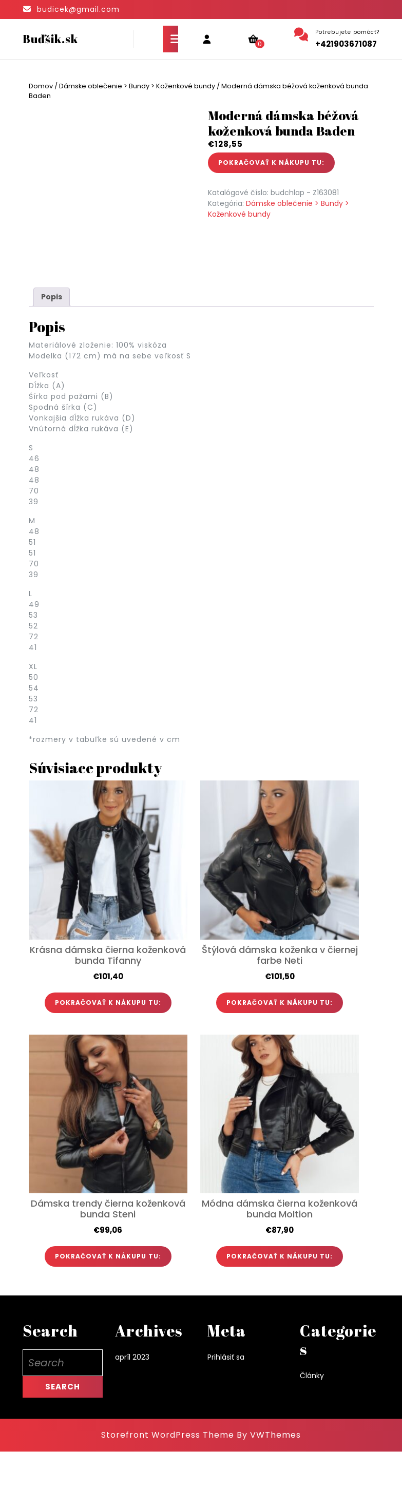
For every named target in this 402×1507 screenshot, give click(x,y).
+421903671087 (346, 44)
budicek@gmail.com (78, 9)
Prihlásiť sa (225, 1412)
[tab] (170, 39)
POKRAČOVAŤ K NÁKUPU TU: (271, 162)
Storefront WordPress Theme (167, 1490)
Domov (41, 86)
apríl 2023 (132, 1412)
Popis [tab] (51, 352)
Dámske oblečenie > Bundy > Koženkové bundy (137, 86)
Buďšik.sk (50, 38)
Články (312, 1430)
